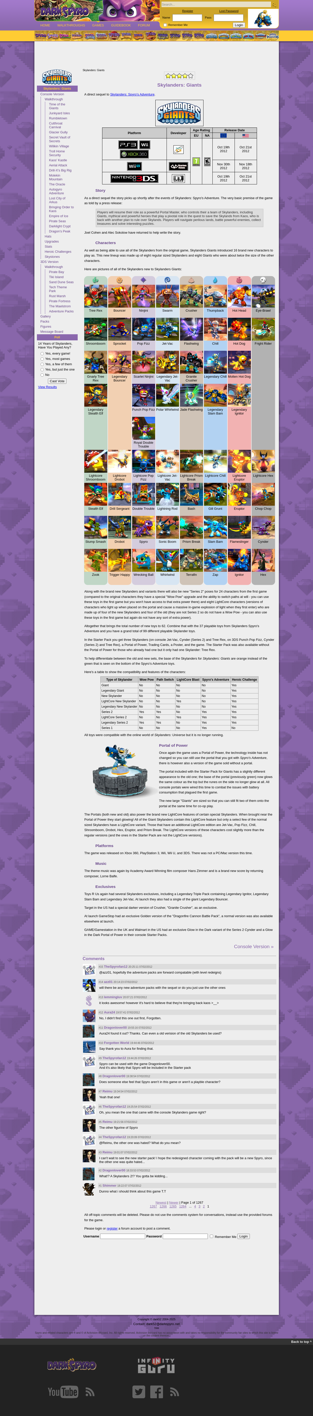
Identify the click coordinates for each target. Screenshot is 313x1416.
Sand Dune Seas (61, 282)
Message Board (51, 331)
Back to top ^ (301, 1342)
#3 (100, 1152)
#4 (100, 1137)
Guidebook (121, 25)
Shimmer (109, 1185)
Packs (44, 321)
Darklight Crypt (60, 226)
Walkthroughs (71, 25)
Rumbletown (58, 118)
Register (187, 10)
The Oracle (57, 184)
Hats (48, 236)
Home (45, 25)
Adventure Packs (61, 311)
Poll (57, 337)
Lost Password (229, 10)
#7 (100, 1091)
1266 (163, 1206)
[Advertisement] (156, 55)
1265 (172, 1206)
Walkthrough (54, 99)
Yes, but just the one (60, 369)
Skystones (52, 257)
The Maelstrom (60, 306)
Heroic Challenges (58, 251)
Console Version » (254, 946)
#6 (100, 1106)
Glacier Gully (58, 132)
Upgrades (52, 241)
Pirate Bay (56, 272)
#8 (100, 1076)
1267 (153, 1206)
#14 (101, 982)
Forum (144, 25)
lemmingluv (113, 997)
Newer (174, 1202)
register (112, 1228)
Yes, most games (57, 359)
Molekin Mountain (56, 177)
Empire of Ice (58, 216)
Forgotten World (116, 1043)
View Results (47, 387)
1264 (182, 1206)
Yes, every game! (57, 353)
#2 (100, 1170)
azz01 (108, 982)
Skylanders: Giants (57, 88)
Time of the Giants (57, 106)
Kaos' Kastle (58, 160)
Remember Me (178, 24)
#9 (100, 1058)
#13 (101, 997)
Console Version (52, 94)
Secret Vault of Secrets (59, 139)
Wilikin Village (59, 146)
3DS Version (49, 262)
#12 (101, 1012)
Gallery (45, 316)
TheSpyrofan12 (115, 966)
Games (98, 25)
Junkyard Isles (59, 113)
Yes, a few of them (58, 364)
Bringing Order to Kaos (61, 209)
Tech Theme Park (58, 289)
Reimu (107, 1091)
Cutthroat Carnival (56, 125)
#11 (101, 1027)
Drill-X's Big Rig (60, 170)
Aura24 (109, 1012)
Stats (48, 246)
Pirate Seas (57, 221)
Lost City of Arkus (57, 200)
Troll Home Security (57, 153)
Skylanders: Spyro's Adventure (132, 94)
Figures (45, 326)
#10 (101, 1043)
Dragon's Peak (60, 231)
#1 (100, 1185)
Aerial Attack (58, 165)
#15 (101, 966)
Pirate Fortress (60, 301)
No (47, 375)
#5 (100, 1122)
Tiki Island (56, 277)
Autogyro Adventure (56, 191)
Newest (161, 1202)
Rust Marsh (57, 296)
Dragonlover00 (115, 1027)
